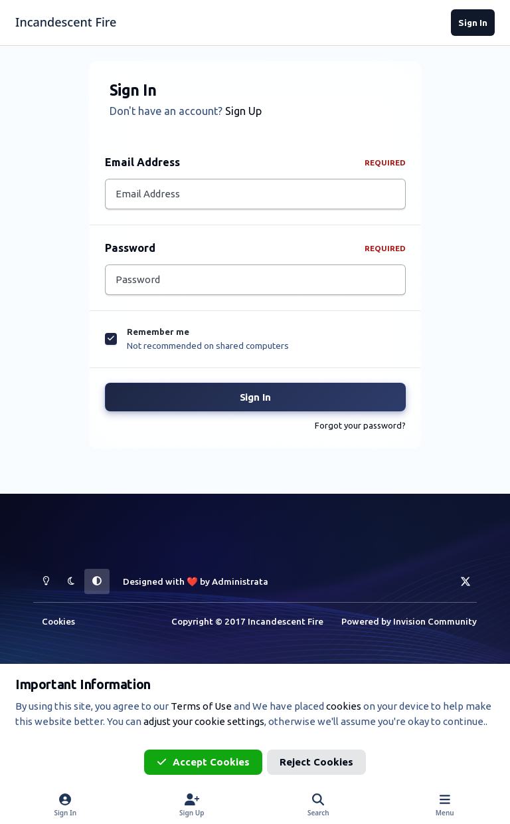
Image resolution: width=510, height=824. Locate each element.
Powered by (409, 621)
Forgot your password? (360, 429)
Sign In (255, 401)
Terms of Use (201, 706)
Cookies (58, 621)
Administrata (240, 581)
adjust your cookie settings (203, 721)
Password (255, 250)
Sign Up (243, 111)
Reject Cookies (316, 762)
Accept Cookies (203, 762)
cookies (343, 706)
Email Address (255, 162)
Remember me (158, 335)
